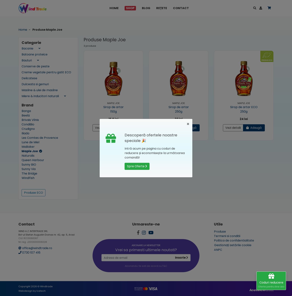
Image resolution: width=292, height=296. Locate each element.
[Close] (188, 124)
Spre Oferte (137, 166)
